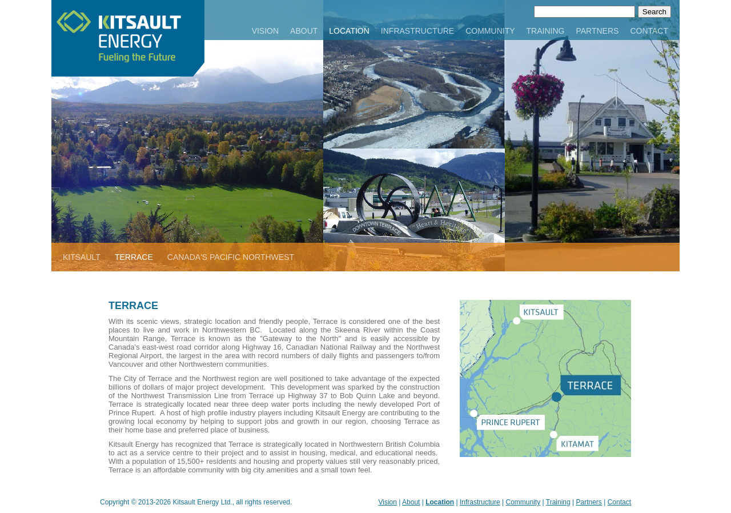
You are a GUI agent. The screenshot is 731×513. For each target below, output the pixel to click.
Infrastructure (480, 502)
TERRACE (134, 257)
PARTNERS (597, 30)
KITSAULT (82, 257)
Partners (588, 502)
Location (439, 502)
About (411, 502)
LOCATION (349, 30)
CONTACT (649, 30)
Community (523, 502)
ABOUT (304, 30)
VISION (265, 30)
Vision (387, 502)
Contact (619, 502)
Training (558, 502)
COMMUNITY (490, 30)
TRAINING (546, 30)
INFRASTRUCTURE (417, 30)
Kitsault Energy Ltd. (202, 502)
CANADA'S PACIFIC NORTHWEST (230, 257)
